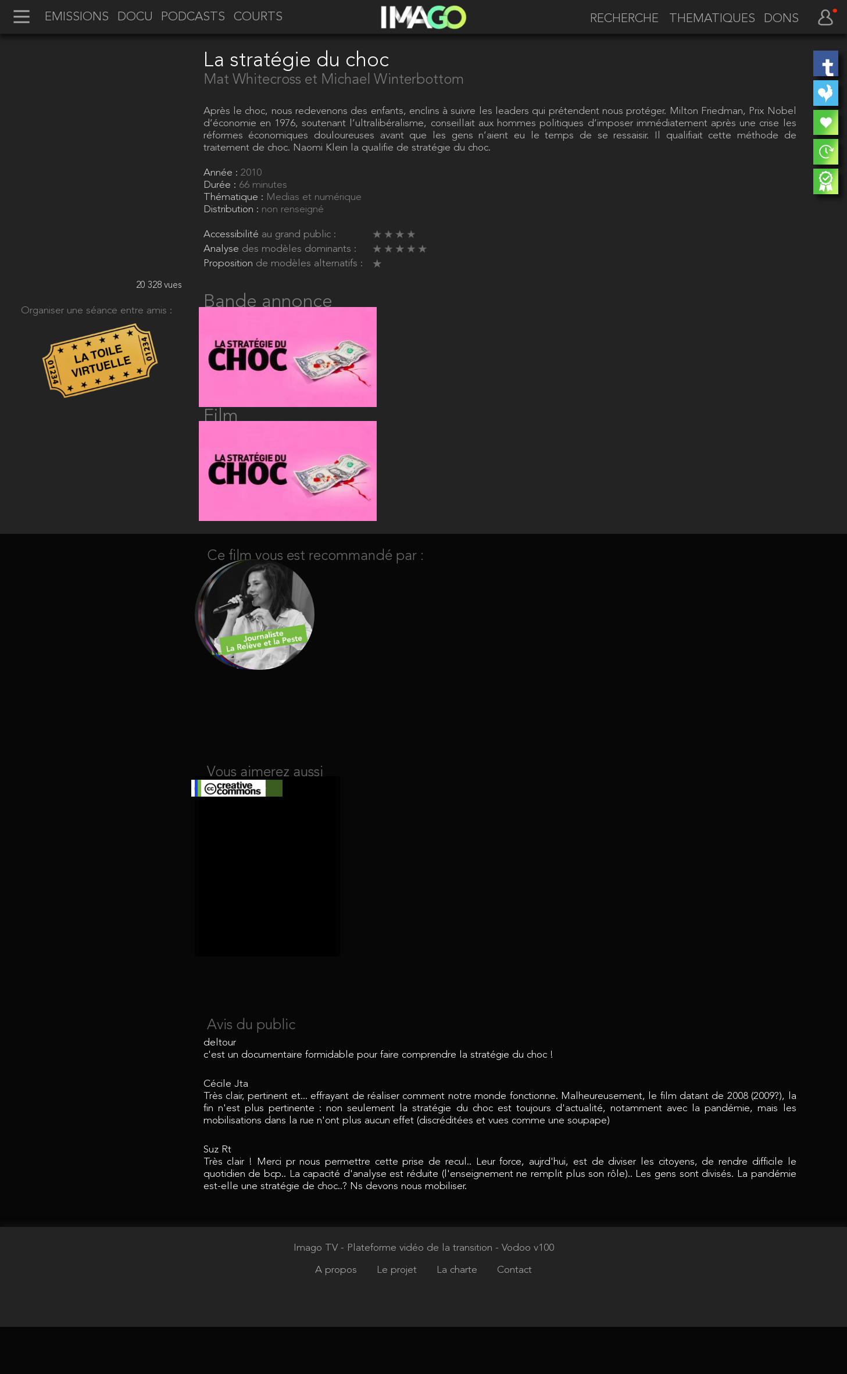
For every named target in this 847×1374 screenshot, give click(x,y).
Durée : (221, 185)
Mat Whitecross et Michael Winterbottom (333, 80)
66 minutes (263, 185)
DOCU (135, 17)
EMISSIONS (77, 17)
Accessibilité (232, 235)
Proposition (229, 264)
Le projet (398, 1317)
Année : (222, 173)
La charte (458, 1317)
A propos (337, 1317)
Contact (514, 1317)
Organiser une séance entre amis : (96, 311)
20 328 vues (159, 285)
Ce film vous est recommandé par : (315, 582)
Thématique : (234, 197)
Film (220, 429)
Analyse (222, 249)
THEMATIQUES (712, 19)
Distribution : (232, 210)
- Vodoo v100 (524, 1295)
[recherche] (620, 19)
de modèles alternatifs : (309, 264)
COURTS (258, 17)
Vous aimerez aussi (265, 807)
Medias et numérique (314, 197)
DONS (781, 19)
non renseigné (293, 210)
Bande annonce (268, 302)
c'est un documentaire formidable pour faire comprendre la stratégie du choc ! (378, 1102)
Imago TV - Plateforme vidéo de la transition (394, 1295)
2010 (251, 173)
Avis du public (251, 1073)
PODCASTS (193, 17)
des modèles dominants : (299, 249)
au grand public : (299, 235)
